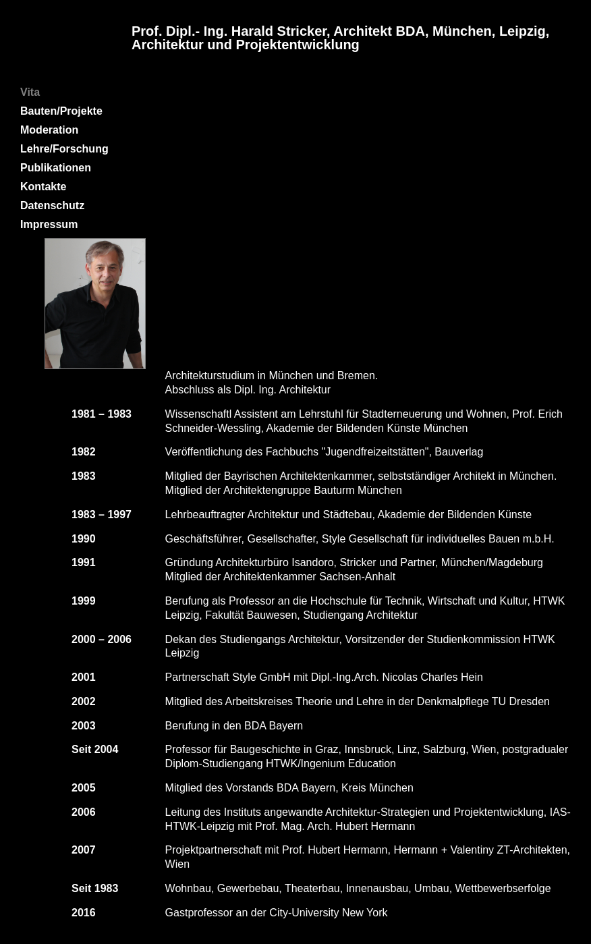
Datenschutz (52, 205)
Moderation (49, 130)
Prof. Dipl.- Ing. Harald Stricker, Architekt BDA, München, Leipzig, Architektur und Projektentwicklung (340, 38)
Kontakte (43, 186)
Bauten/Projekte (61, 111)
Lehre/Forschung (64, 149)
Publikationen (55, 167)
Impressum (49, 224)
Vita (30, 92)
